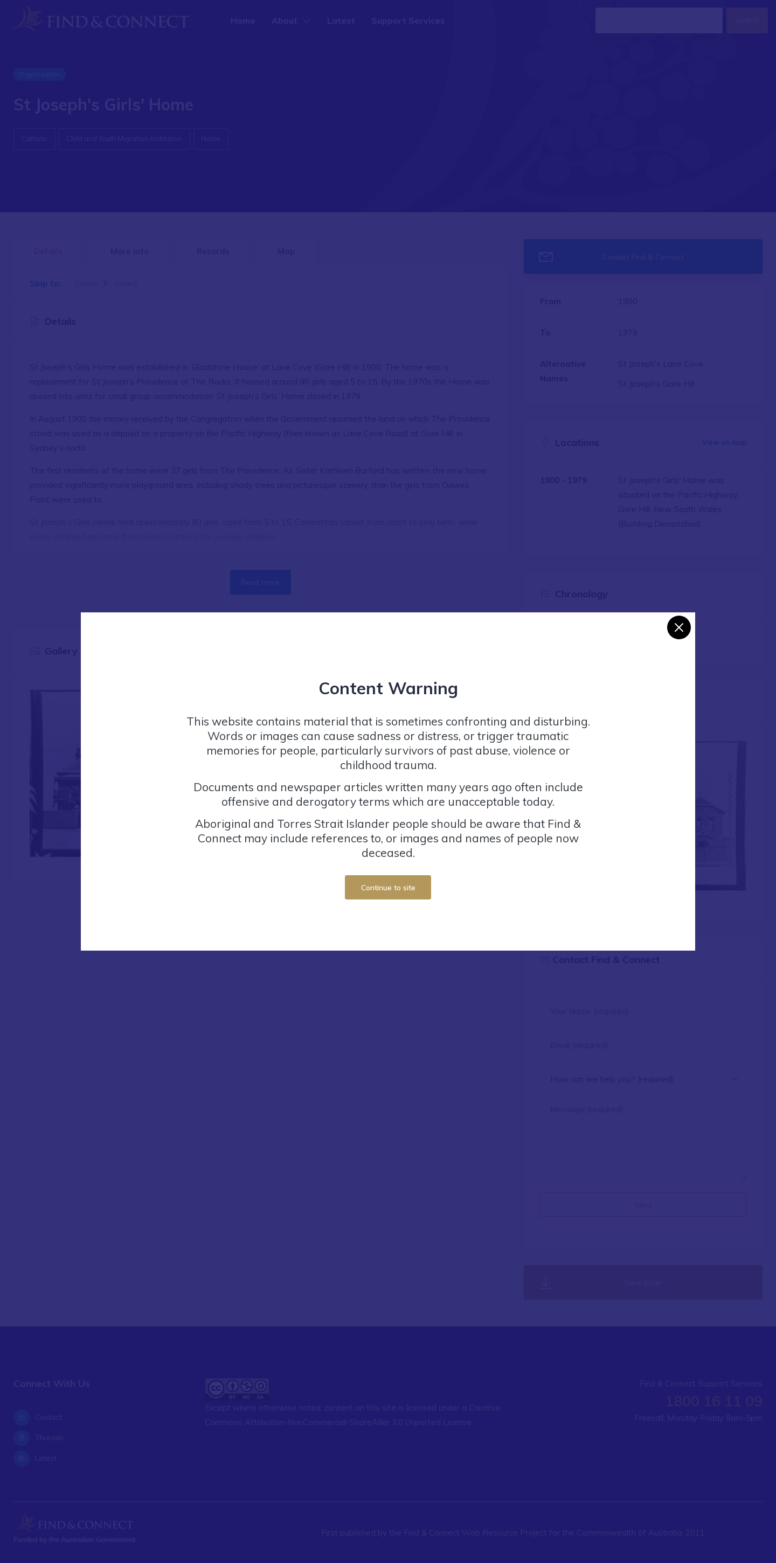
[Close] (679, 627)
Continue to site (388, 887)
